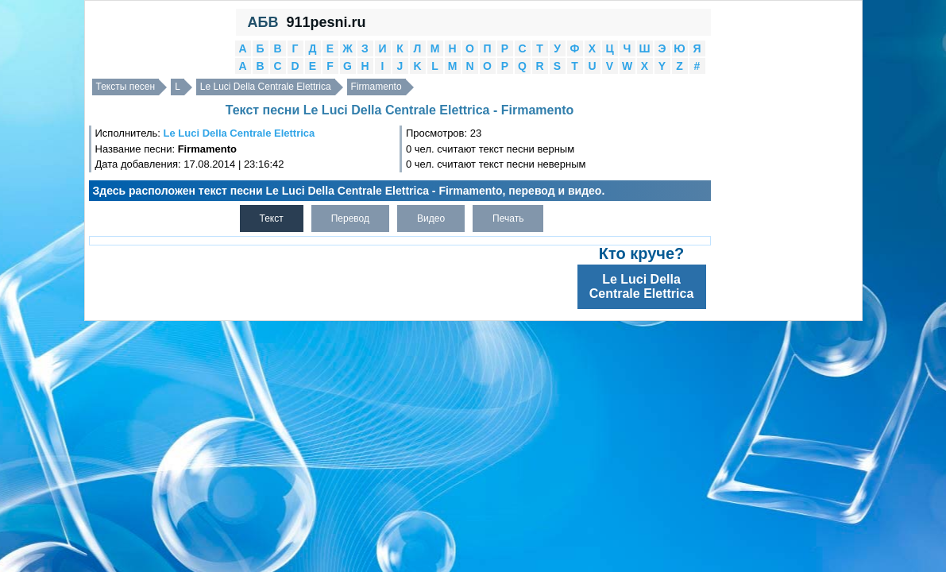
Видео (431, 218)
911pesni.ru (325, 22)
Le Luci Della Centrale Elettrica (265, 86)
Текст (272, 218)
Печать (507, 218)
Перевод (350, 218)
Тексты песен (126, 86)
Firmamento (376, 86)
